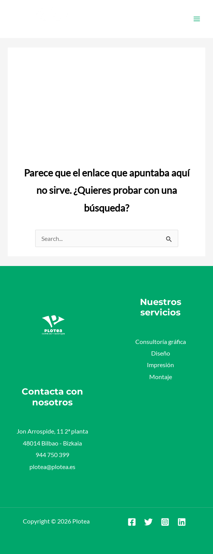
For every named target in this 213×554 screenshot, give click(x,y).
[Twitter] (148, 522)
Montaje (160, 376)
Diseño (160, 353)
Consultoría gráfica (160, 341)
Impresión (160, 364)
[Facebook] (132, 522)
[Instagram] (165, 522)
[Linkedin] (181, 522)
